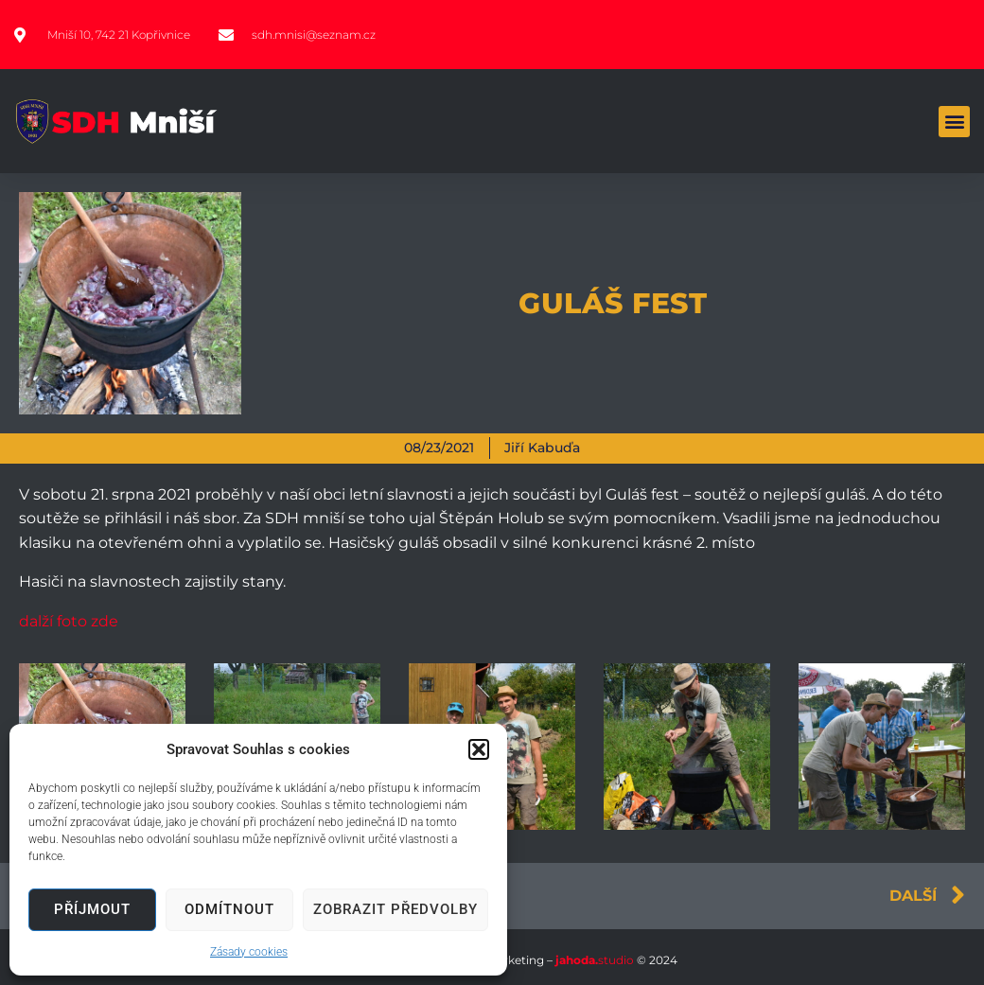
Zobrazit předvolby (395, 909)
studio (593, 960)
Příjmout (92, 909)
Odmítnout (229, 909)
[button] (478, 749)
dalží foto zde (68, 621)
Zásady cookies (249, 952)
